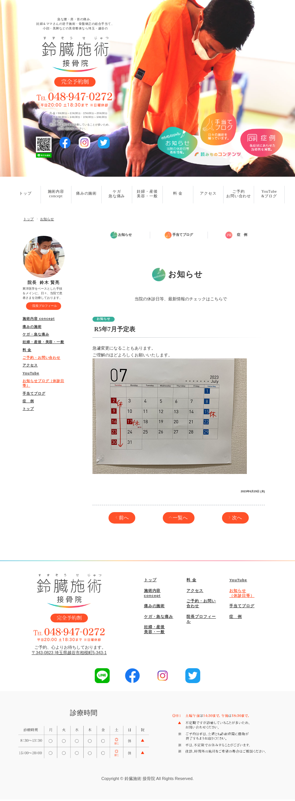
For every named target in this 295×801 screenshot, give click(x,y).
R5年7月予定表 (114, 330)
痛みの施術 (86, 193)
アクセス (208, 193)
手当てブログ (34, 393)
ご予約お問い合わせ (238, 193)
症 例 (28, 401)
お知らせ (47, 219)
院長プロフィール (44, 306)
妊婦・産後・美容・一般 (43, 342)
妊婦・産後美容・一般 (147, 193)
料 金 (178, 193)
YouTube (31, 373)
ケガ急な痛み (117, 193)
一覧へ (180, 519)
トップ (25, 193)
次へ (237, 519)
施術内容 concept (39, 319)
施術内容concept (56, 193)
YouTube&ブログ (269, 193)
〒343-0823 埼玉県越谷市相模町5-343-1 (69, 654)
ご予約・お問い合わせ (41, 357)
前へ (124, 519)
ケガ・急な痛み (36, 334)
